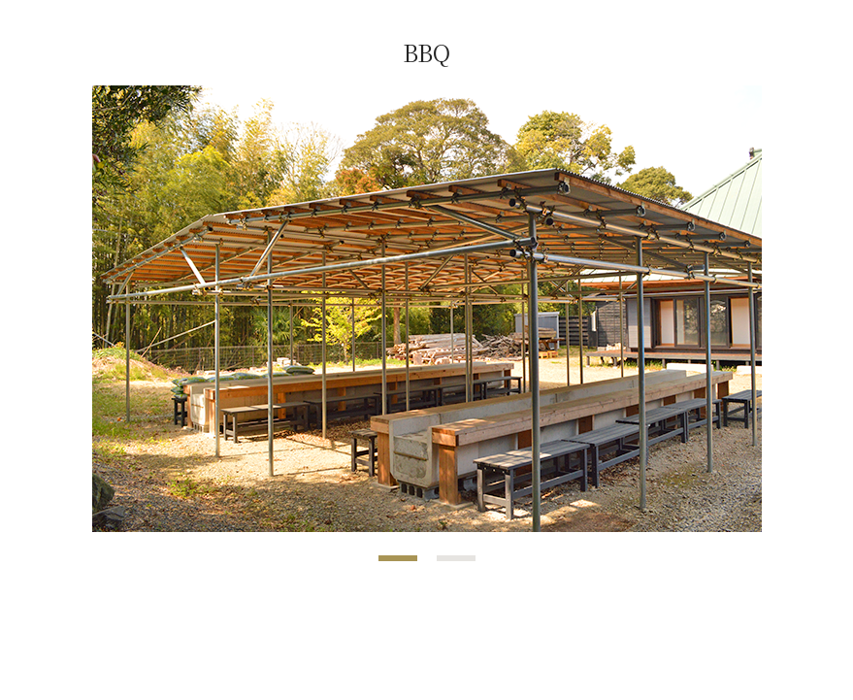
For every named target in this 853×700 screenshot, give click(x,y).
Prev (117, 308)
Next (736, 308)
